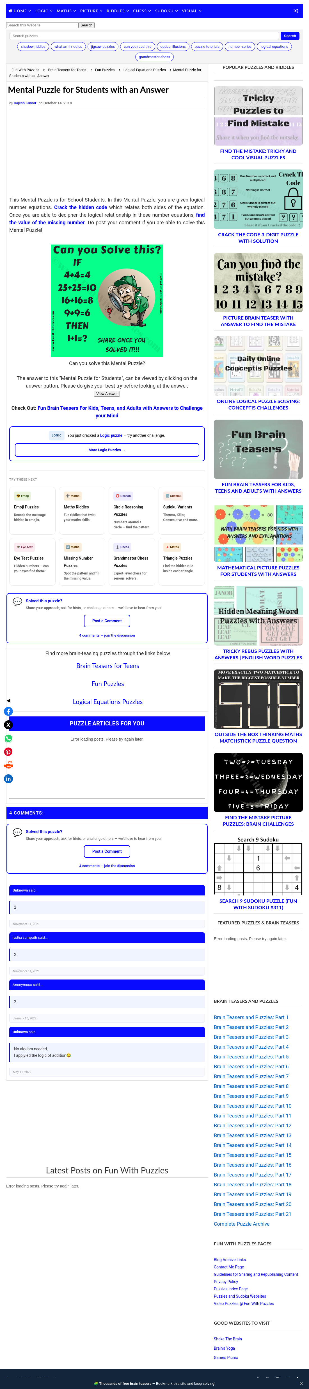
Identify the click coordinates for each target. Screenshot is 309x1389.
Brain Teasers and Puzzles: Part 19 (253, 1194)
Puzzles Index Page (231, 1289)
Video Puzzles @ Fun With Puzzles (244, 1303)
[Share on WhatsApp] (6, 692)
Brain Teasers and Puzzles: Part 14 (253, 1145)
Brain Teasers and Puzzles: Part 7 (251, 1076)
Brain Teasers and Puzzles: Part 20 (253, 1204)
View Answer (107, 394)
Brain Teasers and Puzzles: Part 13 (253, 1135)
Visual (189, 10)
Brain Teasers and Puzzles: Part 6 (251, 1066)
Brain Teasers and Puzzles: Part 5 (251, 1057)
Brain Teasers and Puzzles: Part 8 (251, 1086)
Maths (64, 10)
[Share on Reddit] (6, 719)
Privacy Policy (226, 1281)
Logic (42, 10)
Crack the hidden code (80, 207)
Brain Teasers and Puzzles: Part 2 (251, 1027)
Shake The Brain (228, 1339)
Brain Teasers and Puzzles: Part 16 (253, 1165)
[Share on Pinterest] (6, 705)
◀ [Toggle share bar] (7, 654)
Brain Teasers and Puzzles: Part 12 (253, 1125)
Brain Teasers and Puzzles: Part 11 (253, 1116)
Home (20, 10)
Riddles (116, 10)
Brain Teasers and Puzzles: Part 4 (251, 1047)
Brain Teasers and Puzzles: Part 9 (251, 1096)
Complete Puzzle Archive (242, 1224)
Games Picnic (226, 1357)
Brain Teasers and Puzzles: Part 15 (253, 1155)
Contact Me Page (229, 1267)
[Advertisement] (107, 154)
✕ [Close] (301, 1383)
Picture (89, 10)
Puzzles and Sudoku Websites (240, 1296)
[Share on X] (6, 678)
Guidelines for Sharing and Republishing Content (256, 1274)
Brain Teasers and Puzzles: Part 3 (251, 1037)
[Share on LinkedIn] (6, 732)
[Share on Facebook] (6, 665)
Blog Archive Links (230, 1259)
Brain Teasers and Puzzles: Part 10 (253, 1106)
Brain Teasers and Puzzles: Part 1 (251, 1017)
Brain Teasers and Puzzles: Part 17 (253, 1175)
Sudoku (164, 10)
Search (290, 36)
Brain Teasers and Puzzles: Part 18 (253, 1184)
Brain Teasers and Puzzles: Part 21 (253, 1214)
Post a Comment (107, 621)
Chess (140, 10)
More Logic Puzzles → (107, 450)
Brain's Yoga (224, 1348)
